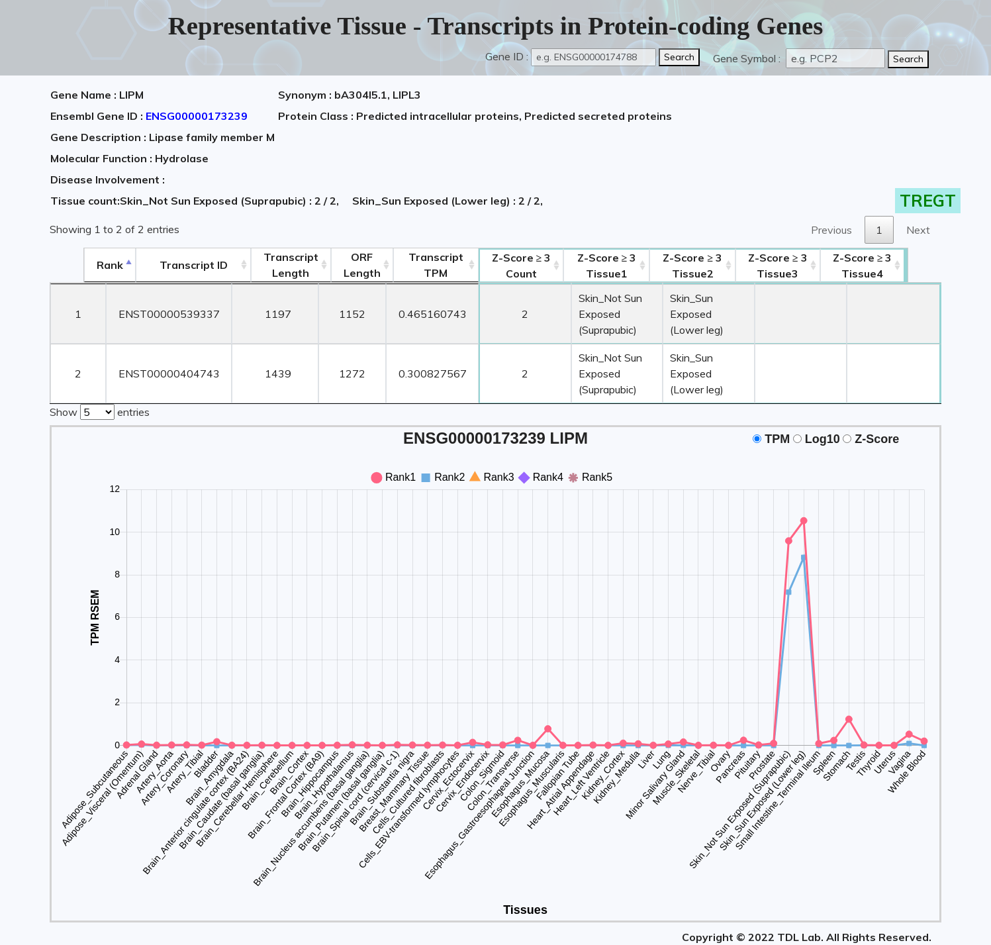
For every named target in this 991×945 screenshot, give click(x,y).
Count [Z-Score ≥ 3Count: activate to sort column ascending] (489, 265)
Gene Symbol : (748, 58)
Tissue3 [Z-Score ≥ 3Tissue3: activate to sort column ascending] (813, 265)
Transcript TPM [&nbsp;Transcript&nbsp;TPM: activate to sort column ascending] (403, 264)
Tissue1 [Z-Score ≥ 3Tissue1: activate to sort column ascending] (594, 265)
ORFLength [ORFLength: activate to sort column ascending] (329, 264)
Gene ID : (506, 56)
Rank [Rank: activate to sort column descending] (76, 265)
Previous (831, 229)
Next (918, 229)
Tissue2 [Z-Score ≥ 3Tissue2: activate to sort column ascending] (713, 265)
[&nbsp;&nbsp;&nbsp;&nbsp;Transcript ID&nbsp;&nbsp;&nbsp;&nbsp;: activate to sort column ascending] (160, 265)
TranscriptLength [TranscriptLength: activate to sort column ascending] (257, 264)
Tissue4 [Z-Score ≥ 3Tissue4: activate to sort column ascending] (897, 265)
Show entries (100, 379)
